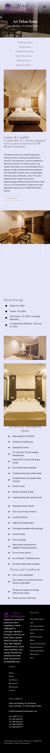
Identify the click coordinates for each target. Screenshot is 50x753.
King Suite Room (36, 647)
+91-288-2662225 (16, 722)
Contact (12, 690)
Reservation (13, 687)
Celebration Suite (21, 42)
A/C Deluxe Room (37, 626)
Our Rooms (13, 680)
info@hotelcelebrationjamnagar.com (23, 711)
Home (16, 26)
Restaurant (34, 654)
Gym (32, 658)
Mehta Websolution (22, 743)
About (11, 676)
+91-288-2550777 (16, 727)
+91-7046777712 (15, 716)
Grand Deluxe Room (38, 644)
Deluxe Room (15, 46)
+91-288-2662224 (16, 719)
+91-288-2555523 (16, 724)
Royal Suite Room (37, 651)
